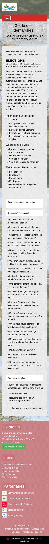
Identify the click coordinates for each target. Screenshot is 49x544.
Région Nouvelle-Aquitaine (17, 504)
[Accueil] (9, 7)
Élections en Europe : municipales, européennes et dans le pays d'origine (25, 388)
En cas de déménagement (21, 130)
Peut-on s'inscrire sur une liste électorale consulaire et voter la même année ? (25, 316)
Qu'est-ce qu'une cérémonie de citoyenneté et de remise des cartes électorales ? (24, 365)
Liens (8, 457)
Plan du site (15, 532)
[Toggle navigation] (7, 18)
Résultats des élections (21, 398)
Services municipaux (29, 36)
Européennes (15, 178)
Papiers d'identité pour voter (22, 149)
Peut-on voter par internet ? (22, 350)
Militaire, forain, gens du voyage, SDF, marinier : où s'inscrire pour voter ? (23, 294)
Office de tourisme (13, 510)
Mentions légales (23, 526)
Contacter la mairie (10, 468)
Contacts (11, 427)
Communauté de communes (18, 493)
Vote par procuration (18, 159)
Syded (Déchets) (12, 515)
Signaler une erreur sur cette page (27, 408)
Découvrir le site (9, 477)
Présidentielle (15, 172)
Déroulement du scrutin (20, 156)
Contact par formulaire (14, 446)
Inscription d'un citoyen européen (24, 133)
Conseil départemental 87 (16, 498)
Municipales (14, 181)
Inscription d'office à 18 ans (21, 123)
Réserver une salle (10, 471)
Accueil (11, 36)
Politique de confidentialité (17, 529)
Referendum (15, 188)
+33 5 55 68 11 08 (10, 442)
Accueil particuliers (15, 51)
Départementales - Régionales (23, 184)
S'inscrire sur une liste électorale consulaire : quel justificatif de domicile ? (23, 253)
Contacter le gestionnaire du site (17, 465)
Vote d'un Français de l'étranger (24, 162)
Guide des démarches (24, 39)
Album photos (8, 474)
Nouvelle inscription (18, 127)
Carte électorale (16, 152)
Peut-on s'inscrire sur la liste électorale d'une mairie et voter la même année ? (23, 305)
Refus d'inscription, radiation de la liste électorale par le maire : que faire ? (24, 342)
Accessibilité (38, 529)
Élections (34, 54)
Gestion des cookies (32, 532)
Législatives (14, 175)
